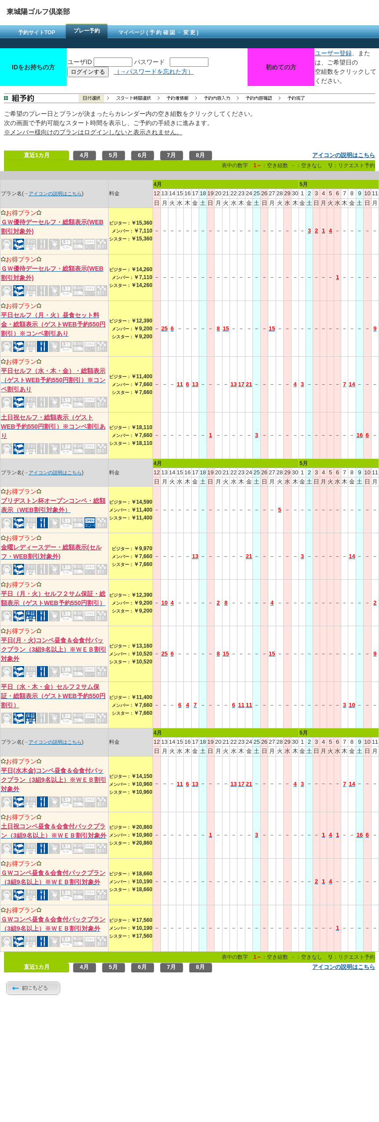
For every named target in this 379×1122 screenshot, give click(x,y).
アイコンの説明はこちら (343, 155)
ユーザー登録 (333, 53)
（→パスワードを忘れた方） (154, 71)
